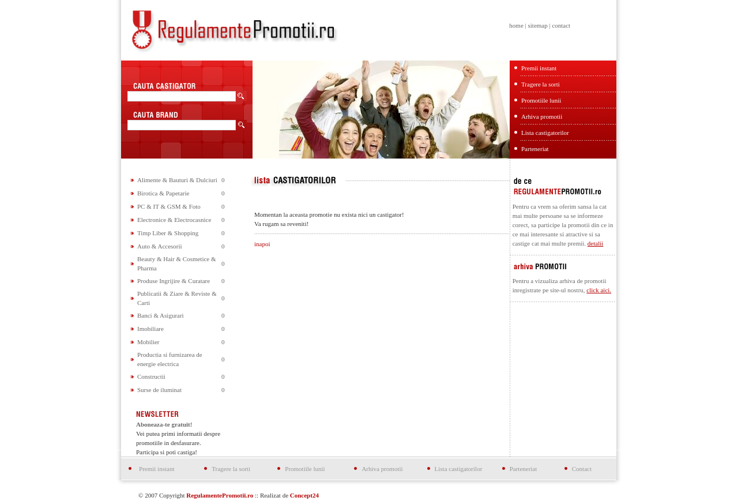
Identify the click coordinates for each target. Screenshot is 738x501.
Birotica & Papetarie (163, 193)
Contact (582, 468)
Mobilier (148, 341)
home (516, 25)
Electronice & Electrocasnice (174, 219)
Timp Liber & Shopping (167, 232)
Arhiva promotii (541, 116)
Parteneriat (535, 148)
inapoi (262, 243)
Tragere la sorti (540, 84)
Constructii (151, 376)
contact (561, 25)
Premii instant (538, 68)
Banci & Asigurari (160, 315)
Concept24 (304, 495)
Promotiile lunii (541, 100)
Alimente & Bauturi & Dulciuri (177, 179)
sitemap (537, 25)
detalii (596, 243)
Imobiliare (150, 328)
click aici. (598, 290)
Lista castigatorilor (545, 132)
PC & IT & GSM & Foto (169, 206)
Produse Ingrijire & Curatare (173, 280)
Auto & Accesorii (159, 246)
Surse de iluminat (159, 389)
